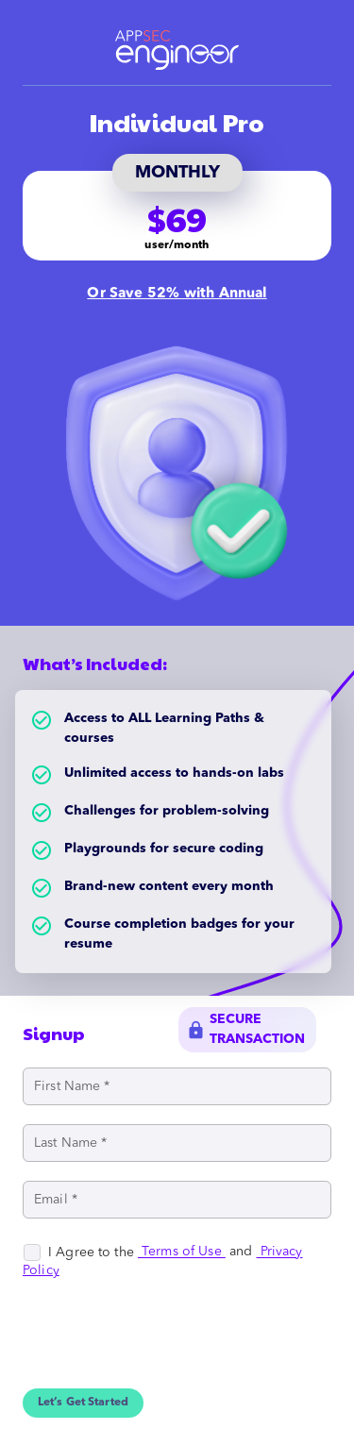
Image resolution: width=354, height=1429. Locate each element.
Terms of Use (182, 1252)
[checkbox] (80, 1252)
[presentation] (166, 1351)
